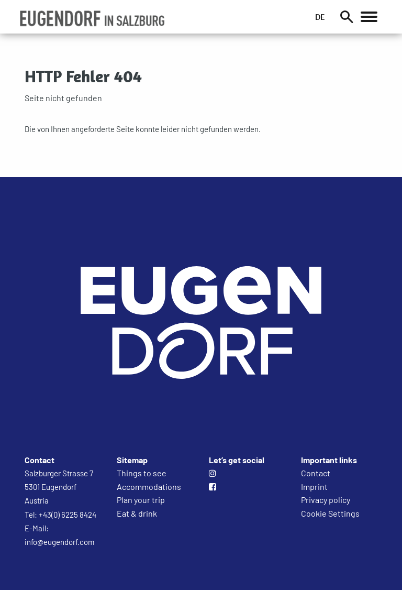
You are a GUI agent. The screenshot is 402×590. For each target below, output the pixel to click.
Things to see (141, 473)
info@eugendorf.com (59, 542)
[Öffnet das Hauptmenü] (369, 17)
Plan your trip (141, 500)
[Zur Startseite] (201, 431)
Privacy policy (325, 500)
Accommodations (149, 486)
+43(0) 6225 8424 (67, 514)
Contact (315, 473)
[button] (91, 18)
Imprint (314, 486)
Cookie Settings (330, 513)
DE (320, 17)
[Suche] (346, 16)
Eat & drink (137, 513)
